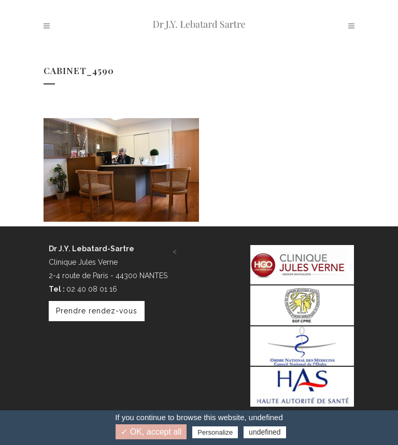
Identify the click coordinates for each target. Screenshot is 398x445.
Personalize (215, 432)
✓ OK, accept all (151, 431)
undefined (265, 432)
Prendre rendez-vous (96, 311)
